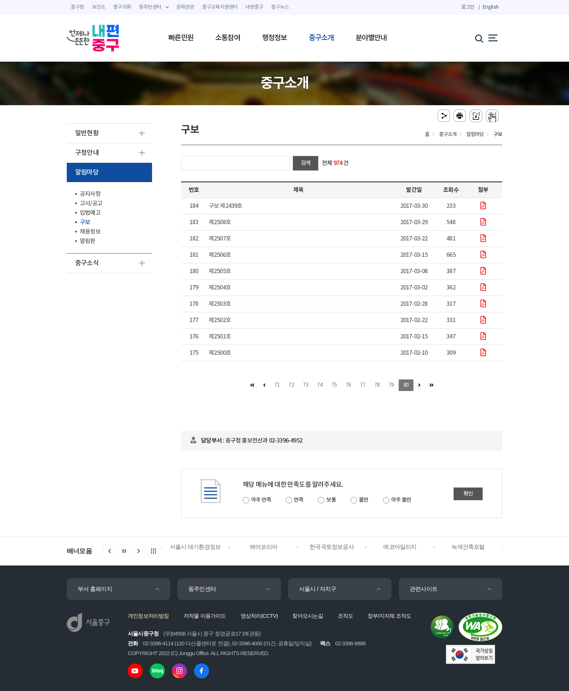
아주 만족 (261, 500)
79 (391, 385)
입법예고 (90, 213)
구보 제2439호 (225, 206)
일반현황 (87, 133)
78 (377, 385)
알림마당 (87, 172)
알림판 (87, 241)
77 (362, 385)
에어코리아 (263, 547)
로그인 (468, 7)
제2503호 (220, 304)
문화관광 (185, 7)
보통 (331, 500)
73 (305, 385)
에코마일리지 (399, 547)
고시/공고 (91, 203)
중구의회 (122, 7)
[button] (138, 551)
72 (291, 385)
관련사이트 (423, 589)
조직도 (345, 616)
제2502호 (220, 320)
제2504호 (220, 287)
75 (334, 385)
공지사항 (90, 194)
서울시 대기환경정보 (195, 547)
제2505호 (220, 271)
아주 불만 (401, 500)
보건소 (99, 7)
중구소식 (87, 263)
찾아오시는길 (307, 616)
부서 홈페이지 (95, 589)
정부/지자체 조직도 (389, 616)
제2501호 (220, 336)
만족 (298, 500)
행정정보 (274, 38)
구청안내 (87, 153)
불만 (363, 500)
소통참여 (227, 38)
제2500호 (220, 353)
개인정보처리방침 (148, 616)
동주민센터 (202, 589)
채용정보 (90, 232)
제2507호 (220, 238)
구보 (85, 222)
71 (276, 385)
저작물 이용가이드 (205, 616)
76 (348, 385)
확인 (468, 494)
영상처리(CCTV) (259, 616)
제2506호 (220, 255)
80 (406, 385)
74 (319, 385)
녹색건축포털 (467, 547)
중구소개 (321, 38)
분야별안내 (371, 38)
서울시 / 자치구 (317, 589)
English (491, 7)
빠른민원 (180, 38)
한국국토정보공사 (332, 547)
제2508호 (220, 222)
